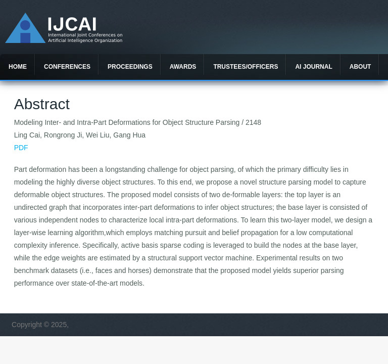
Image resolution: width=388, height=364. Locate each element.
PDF (21, 148)
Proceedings (130, 66)
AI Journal (313, 66)
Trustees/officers (245, 66)
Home (18, 66)
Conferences (67, 66)
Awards (183, 66)
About (360, 66)
